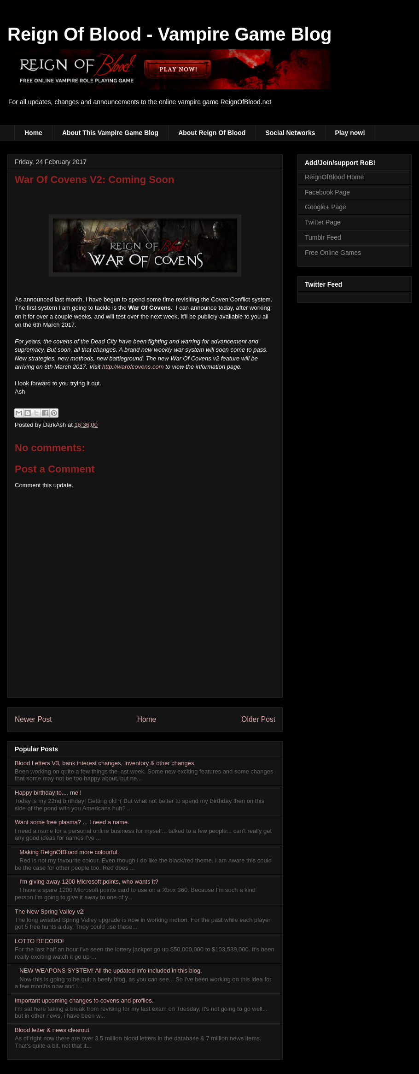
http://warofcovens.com (133, 366)
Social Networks (290, 132)
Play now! (350, 132)
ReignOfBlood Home (334, 177)
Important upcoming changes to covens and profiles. (84, 1000)
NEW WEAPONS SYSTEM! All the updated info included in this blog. (110, 970)
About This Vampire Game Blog (110, 132)
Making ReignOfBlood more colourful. (69, 852)
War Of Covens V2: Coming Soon (94, 179)
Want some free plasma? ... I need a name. (72, 822)
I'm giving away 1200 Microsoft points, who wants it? (88, 881)
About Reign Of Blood (211, 132)
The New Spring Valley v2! (50, 911)
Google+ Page (325, 207)
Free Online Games (333, 252)
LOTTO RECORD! (39, 941)
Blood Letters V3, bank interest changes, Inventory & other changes (104, 763)
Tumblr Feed (323, 237)
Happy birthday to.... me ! (48, 792)
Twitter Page (323, 222)
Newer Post (33, 719)
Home (33, 132)
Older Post (258, 719)
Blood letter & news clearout (52, 1030)
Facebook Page (327, 192)
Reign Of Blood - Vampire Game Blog (169, 34)
